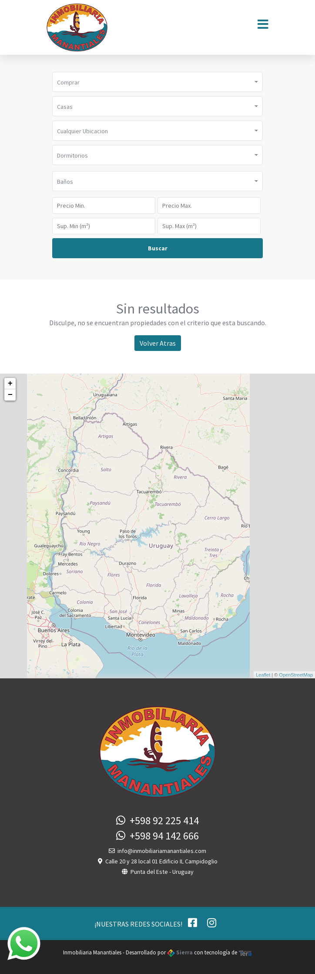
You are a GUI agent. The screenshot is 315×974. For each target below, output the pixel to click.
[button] (157, 82)
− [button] (10, 395)
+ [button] (10, 383)
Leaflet (263, 674)
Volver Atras (158, 343)
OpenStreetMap (296, 674)
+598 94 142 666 (157, 836)
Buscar (158, 248)
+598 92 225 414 (157, 820)
